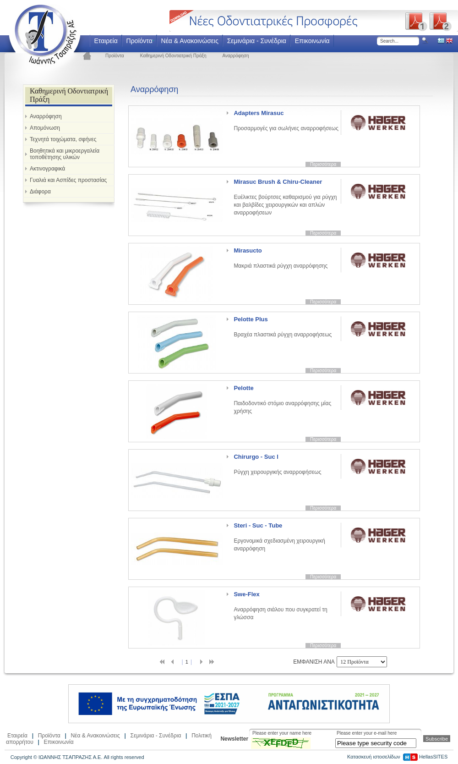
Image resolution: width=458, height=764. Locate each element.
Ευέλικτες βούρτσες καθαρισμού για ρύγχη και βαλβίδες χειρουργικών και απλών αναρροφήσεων (285, 197)
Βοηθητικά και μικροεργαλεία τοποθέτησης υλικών (64, 154)
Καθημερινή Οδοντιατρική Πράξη (173, 55)
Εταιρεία (105, 40)
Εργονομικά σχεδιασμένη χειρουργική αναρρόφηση (279, 537)
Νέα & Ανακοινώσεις (189, 40)
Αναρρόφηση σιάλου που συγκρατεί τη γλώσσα (280, 606)
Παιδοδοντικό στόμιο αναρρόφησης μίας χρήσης (282, 399)
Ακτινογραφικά (47, 168)
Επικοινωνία (312, 40)
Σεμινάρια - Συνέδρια (256, 40)
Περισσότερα (323, 164)
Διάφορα (40, 191)
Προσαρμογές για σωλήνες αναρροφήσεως (286, 121)
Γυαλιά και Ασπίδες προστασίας (68, 180)
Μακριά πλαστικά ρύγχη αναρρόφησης (280, 258)
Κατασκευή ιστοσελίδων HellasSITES (397, 756)
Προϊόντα (139, 40)
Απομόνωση (45, 128)
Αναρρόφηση (236, 55)
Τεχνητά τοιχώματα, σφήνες (63, 139)
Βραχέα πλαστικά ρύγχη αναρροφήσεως (283, 327)
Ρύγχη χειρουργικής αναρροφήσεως (277, 464)
